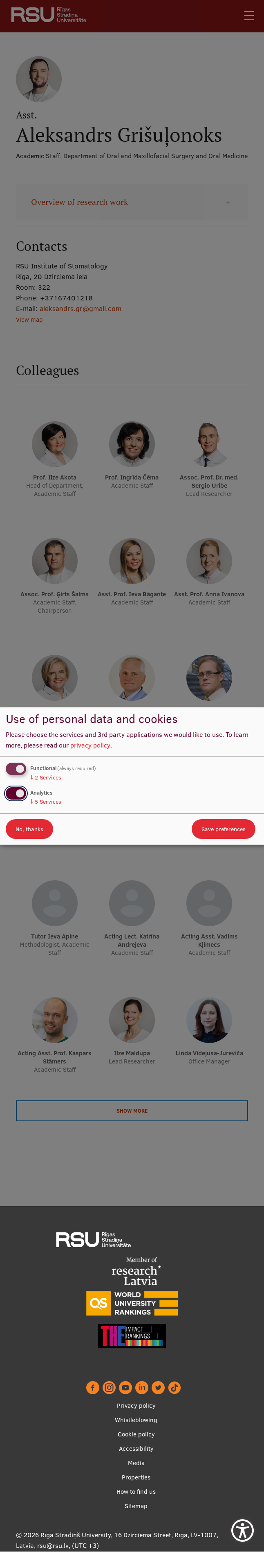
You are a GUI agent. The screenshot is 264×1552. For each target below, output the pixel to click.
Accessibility (136, 1449)
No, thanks (29, 829)
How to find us (136, 1492)
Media (136, 1463)
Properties (136, 1477)
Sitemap (136, 1506)
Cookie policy (136, 1434)
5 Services (45, 802)
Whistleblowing (136, 1420)
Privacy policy (136, 1406)
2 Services (45, 777)
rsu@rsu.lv (53, 1545)
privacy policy (90, 745)
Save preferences (223, 829)
